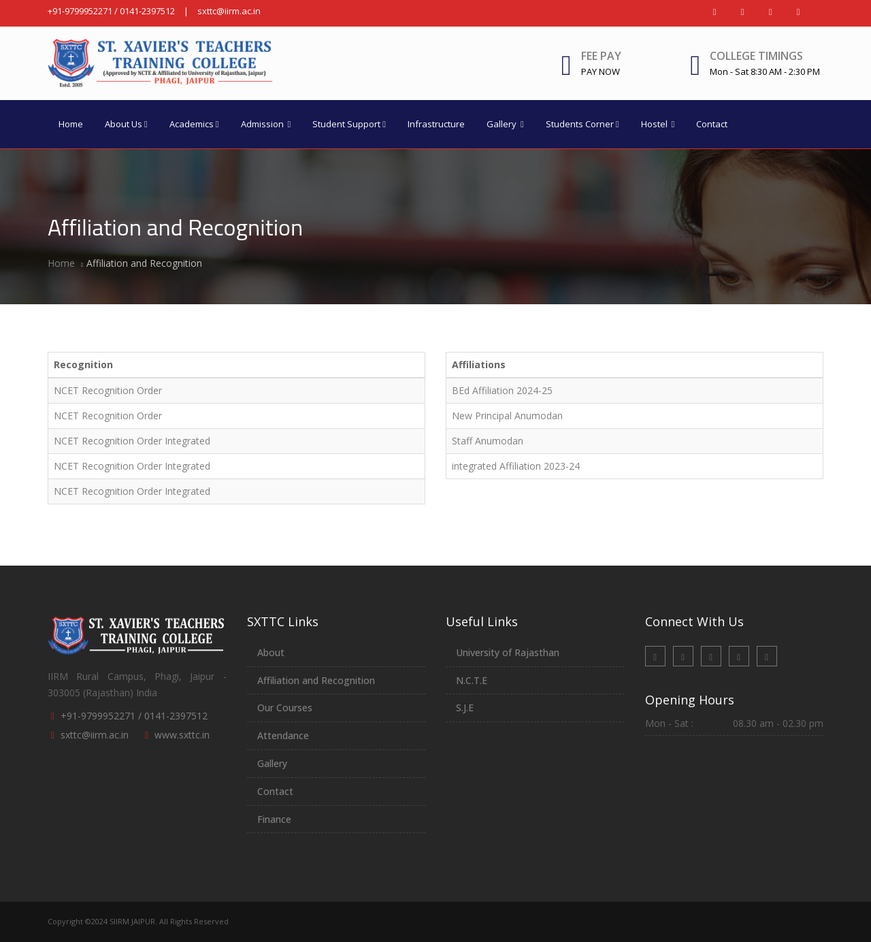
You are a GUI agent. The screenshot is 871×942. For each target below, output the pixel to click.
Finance (274, 819)
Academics (194, 124)
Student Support (349, 124)
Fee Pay (601, 63)
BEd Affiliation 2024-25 (502, 390)
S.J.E (465, 707)
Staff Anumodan (487, 440)
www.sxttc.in (182, 734)
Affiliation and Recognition (316, 680)
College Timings (756, 55)
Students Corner (582, 124)
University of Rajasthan (507, 652)
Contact (711, 124)
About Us (126, 124)
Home (71, 124)
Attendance (283, 735)
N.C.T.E (471, 680)
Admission (266, 124)
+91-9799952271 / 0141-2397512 (111, 11)
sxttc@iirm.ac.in (229, 11)
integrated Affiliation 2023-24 (516, 465)
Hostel (658, 124)
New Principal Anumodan (507, 415)
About (270, 652)
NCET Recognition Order (108, 390)
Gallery (505, 124)
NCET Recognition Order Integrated (132, 440)
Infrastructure (436, 124)
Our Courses (284, 707)
